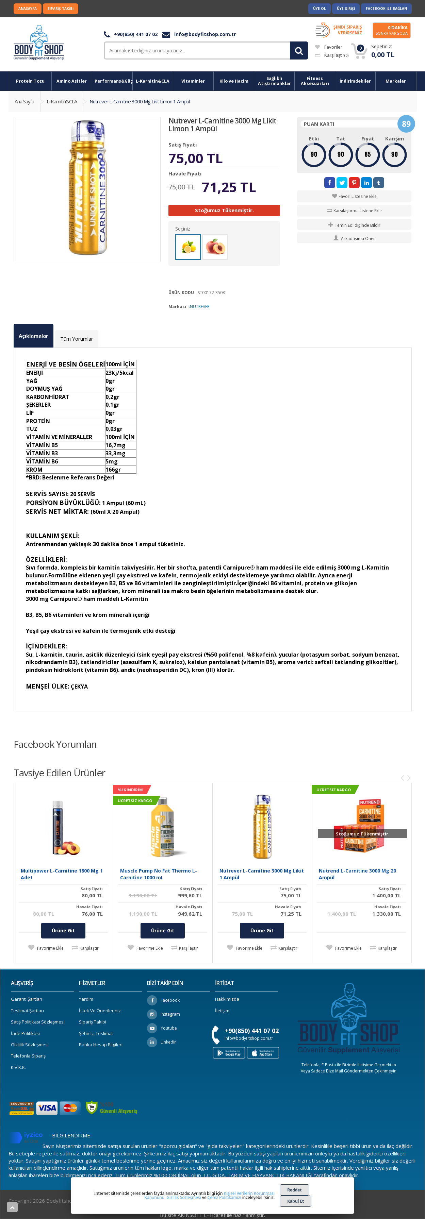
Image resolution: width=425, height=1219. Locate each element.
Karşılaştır (331, 55)
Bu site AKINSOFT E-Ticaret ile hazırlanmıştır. (212, 1215)
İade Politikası (25, 1033)
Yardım (86, 999)
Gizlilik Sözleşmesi (30, 1045)
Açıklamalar (33, 335)
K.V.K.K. (18, 1067)
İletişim (222, 1011)
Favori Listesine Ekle (358, 196)
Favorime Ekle (50, 948)
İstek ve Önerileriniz (100, 1011)
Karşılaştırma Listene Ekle (357, 211)
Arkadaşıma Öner (354, 238)
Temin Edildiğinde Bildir (354, 225)
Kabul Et (295, 1201)
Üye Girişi (346, 8)
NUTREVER (200, 306)
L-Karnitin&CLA (62, 101)
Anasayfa (27, 8)
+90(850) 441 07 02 (131, 34)
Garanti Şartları (26, 999)
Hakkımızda (227, 999)
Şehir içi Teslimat (96, 1033)
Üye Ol (319, 8)
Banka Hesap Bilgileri (100, 1045)
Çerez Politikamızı (224, 1197)
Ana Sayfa (24, 101)
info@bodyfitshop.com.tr (199, 34)
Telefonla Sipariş (28, 1056)
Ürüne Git (63, 930)
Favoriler (328, 47)
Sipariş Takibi (60, 8)
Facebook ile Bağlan (386, 8)
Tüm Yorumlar (76, 338)
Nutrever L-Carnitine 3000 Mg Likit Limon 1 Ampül (139, 101)
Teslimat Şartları (27, 1011)
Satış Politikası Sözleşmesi (38, 1022)
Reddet (294, 1190)
